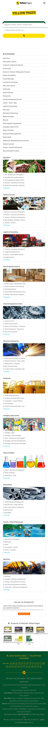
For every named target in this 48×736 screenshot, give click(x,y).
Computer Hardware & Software (13, 65)
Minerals (5, 120)
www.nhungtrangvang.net (42, 633)
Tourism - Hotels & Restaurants (12, 147)
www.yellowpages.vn (19, 633)
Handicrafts (6, 89)
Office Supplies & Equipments (12, 123)
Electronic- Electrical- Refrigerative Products (16, 72)
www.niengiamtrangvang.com (32, 633)
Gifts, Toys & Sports (9, 86)
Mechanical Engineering (10, 113)
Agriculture (6, 58)
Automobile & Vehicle (9, 62)
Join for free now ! (24, 614)
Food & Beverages (8, 79)
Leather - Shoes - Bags (10, 103)
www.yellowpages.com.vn (9, 642)
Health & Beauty (8, 92)
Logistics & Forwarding (10, 106)
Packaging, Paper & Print (10, 127)
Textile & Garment (8, 144)
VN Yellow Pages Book (18, 643)
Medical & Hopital (8, 116)
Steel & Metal (7, 137)
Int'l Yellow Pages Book (29, 643)
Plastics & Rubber (8, 130)
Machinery (6, 110)
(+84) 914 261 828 (22, 714)
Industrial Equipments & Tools (12, 99)
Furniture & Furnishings (10, 82)
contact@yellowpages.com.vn (36, 610)
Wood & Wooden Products (11, 151)
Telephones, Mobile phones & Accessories (16, 140)
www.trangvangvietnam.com (9, 633)
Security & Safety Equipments (12, 134)
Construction (7, 68)
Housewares (7, 96)
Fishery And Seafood (9, 75)
